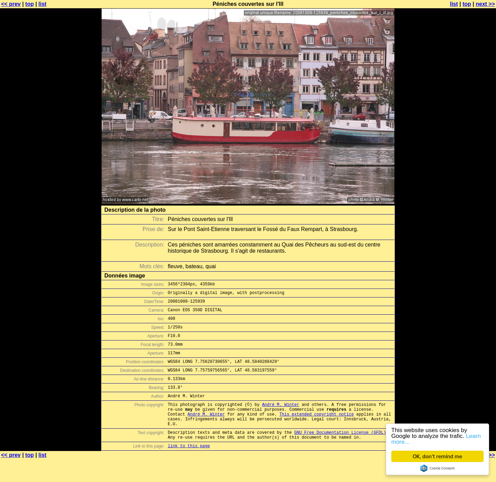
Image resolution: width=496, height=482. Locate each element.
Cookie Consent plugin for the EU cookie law (437, 468)
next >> (485, 4)
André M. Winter (280, 420)
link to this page (189, 468)
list (42, 4)
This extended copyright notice (316, 431)
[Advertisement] (468, 170)
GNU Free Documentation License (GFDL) (340, 453)
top (29, 4)
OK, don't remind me (437, 456)
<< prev (11, 4)
